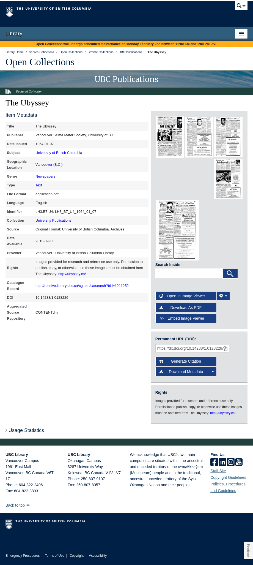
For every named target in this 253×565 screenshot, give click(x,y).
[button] (28, 505)
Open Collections (40, 61)
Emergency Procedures (23, 556)
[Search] (230, 274)
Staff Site (218, 471)
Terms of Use (54, 556)
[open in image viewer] (170, 137)
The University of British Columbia (108, 11)
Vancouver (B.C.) (49, 164)
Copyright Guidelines (228, 477)
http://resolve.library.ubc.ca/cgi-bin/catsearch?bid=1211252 (82, 286)
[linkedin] (222, 463)
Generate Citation (180, 361)
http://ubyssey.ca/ (72, 274)
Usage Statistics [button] (25, 430)
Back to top (18, 505)
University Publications (53, 220)
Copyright (77, 556)
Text (38, 185)
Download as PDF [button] (181, 307)
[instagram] (231, 463)
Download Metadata (187, 372)
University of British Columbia (58, 153)
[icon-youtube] (239, 463)
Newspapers (45, 176)
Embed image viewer (182, 318)
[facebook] (214, 463)
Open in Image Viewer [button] (182, 296)
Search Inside (167, 264)
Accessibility (98, 556)
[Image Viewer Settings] (223, 296)
